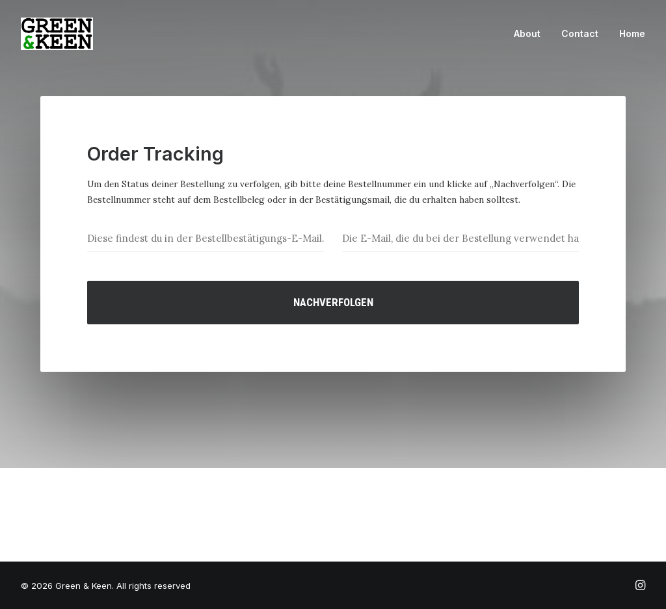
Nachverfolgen (333, 302)
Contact (579, 33)
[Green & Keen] (57, 34)
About (527, 33)
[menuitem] (532, 34)
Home (632, 33)
